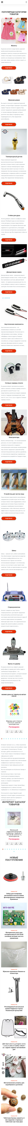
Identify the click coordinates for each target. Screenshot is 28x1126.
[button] (1, 738)
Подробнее (8, 68)
